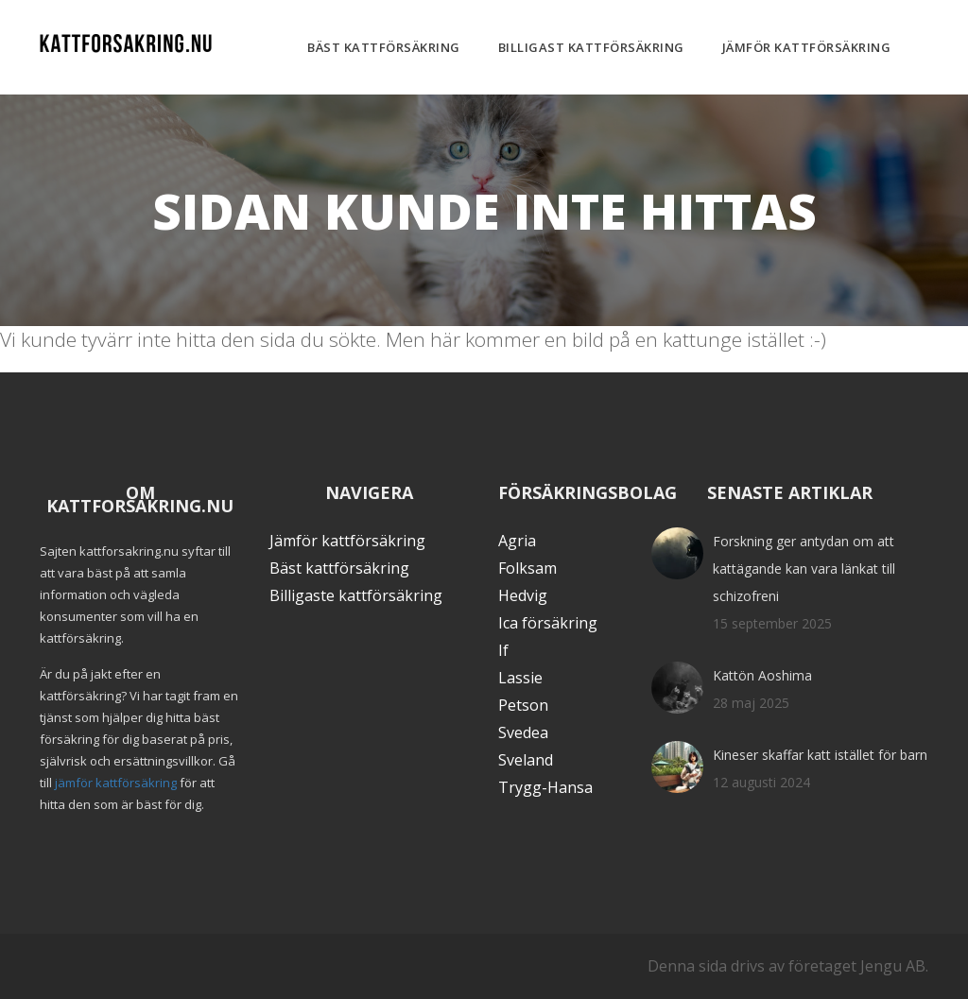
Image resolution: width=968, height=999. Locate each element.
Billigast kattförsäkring (591, 47)
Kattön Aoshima (762, 675)
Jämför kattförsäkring (806, 47)
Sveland (525, 759)
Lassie (520, 677)
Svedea (523, 732)
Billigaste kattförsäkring (355, 595)
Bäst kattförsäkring (383, 47)
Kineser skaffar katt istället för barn (820, 755)
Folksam (527, 568)
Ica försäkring (547, 622)
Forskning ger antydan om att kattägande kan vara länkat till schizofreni (804, 568)
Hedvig (522, 595)
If (503, 650)
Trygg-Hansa (545, 787)
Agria (517, 540)
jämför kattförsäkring (116, 782)
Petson (523, 705)
